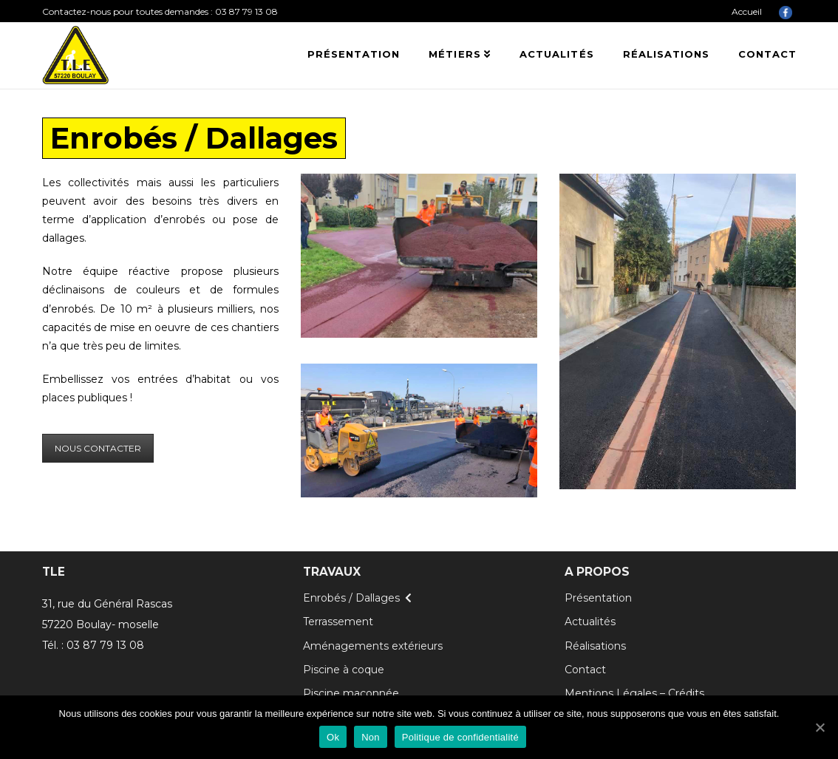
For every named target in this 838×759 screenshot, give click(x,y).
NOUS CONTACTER (98, 448)
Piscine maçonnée (351, 693)
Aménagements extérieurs (373, 646)
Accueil (747, 11)
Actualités (590, 621)
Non (370, 737)
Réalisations (595, 646)
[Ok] (819, 727)
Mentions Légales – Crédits (634, 693)
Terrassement (338, 621)
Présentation (598, 598)
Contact (585, 669)
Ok (333, 737)
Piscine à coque (343, 669)
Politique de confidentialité (460, 737)
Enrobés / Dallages (351, 598)
